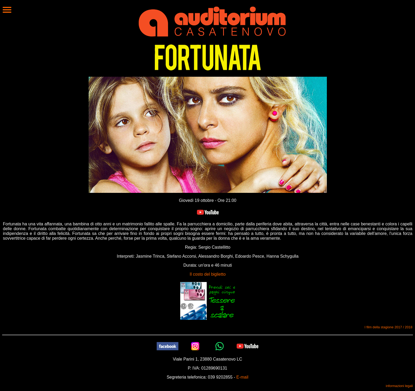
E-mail (242, 377)
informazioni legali (399, 386)
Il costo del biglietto (207, 274)
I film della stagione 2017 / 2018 (388, 327)
